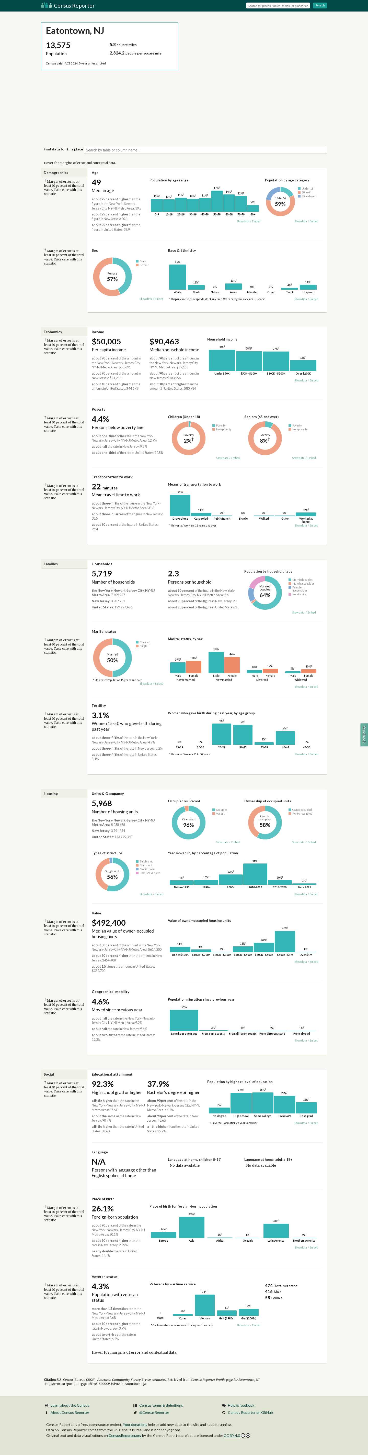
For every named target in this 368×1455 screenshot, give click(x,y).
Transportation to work (112, 477)
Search (320, 5)
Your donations (135, 1424)
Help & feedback (241, 1405)
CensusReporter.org (125, 1435)
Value (96, 913)
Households (102, 564)
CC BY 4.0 (237, 1435)
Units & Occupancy (108, 793)
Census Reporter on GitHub (250, 1412)
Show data (243, 221)
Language (100, 1152)
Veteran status (105, 1276)
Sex (95, 250)
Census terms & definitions (161, 1405)
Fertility (99, 705)
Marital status (104, 631)
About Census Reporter (70, 1412)
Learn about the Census (70, 1405)
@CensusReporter (154, 1412)
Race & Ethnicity (182, 250)
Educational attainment (112, 1074)
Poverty (98, 409)
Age (95, 172)
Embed (256, 221)
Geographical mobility (110, 991)
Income (98, 332)
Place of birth (103, 1199)
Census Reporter (68, 5)
